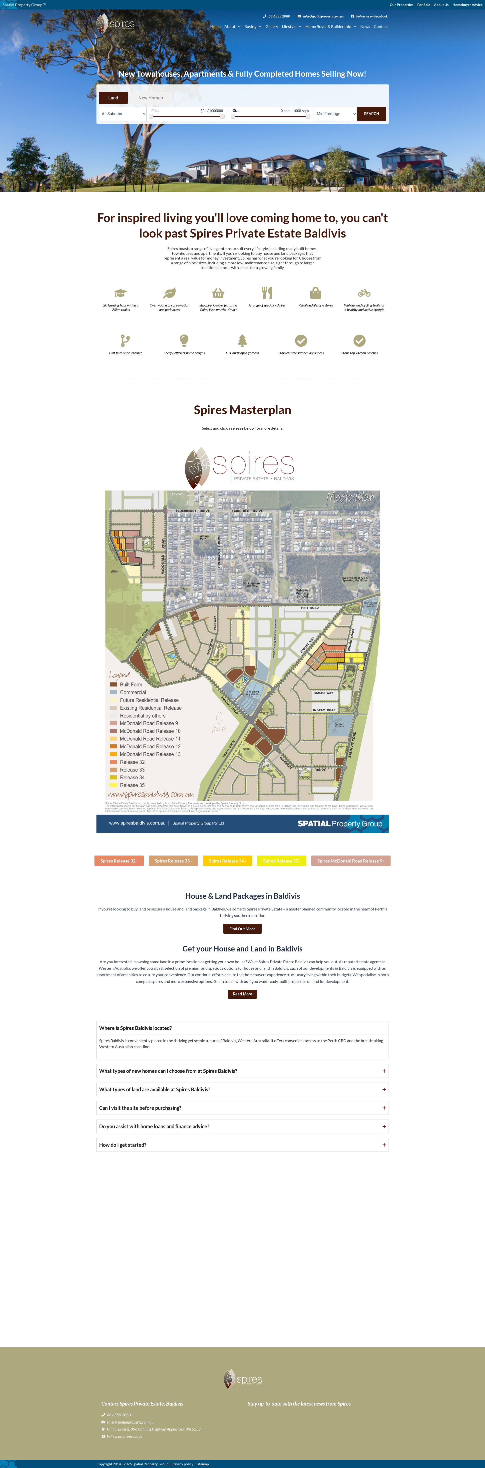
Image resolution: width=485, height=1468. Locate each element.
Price (155, 111)
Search (371, 113)
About (232, 26)
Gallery (272, 26)
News (365, 26)
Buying (253, 26)
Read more (242, 994)
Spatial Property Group (150, 1464)
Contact (381, 26)
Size (236, 111)
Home (215, 26)
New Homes (150, 97)
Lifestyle (292, 26)
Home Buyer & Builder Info (331, 26)
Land (113, 97)
